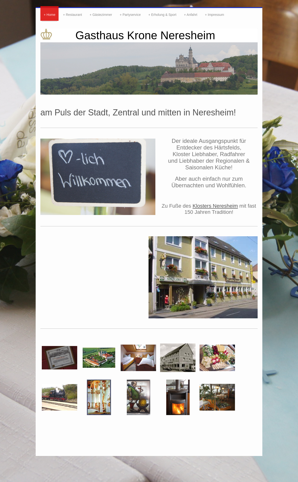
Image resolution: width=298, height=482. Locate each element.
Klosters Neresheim (215, 206)
